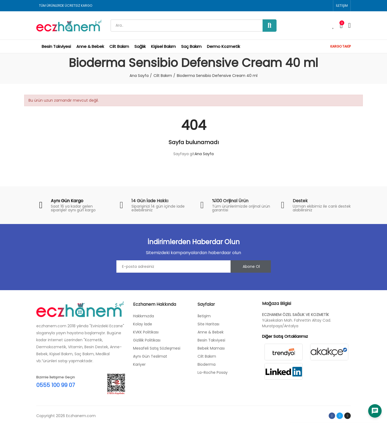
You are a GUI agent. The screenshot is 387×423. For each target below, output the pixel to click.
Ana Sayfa (204, 154)
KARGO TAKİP (340, 46)
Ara (270, 25)
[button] (342, 5)
